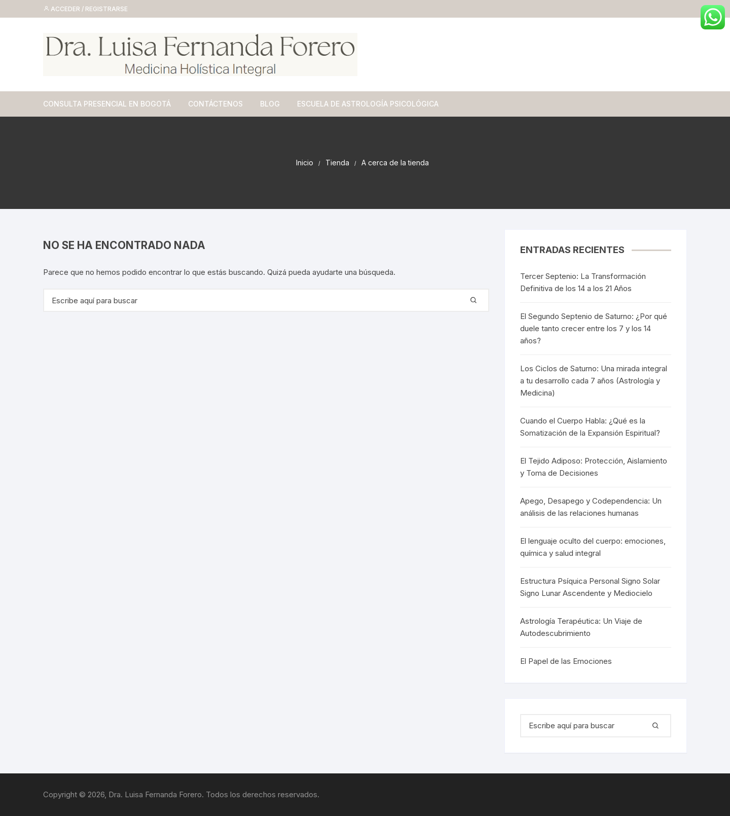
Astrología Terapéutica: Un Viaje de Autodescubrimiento (581, 627)
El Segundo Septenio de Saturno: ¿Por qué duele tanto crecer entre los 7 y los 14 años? (593, 328)
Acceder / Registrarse (85, 9)
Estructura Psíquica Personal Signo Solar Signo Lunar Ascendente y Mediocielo (590, 587)
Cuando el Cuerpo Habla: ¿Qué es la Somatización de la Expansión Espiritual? (590, 427)
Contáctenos (215, 103)
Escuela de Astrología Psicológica (368, 103)
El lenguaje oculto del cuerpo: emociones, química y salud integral (593, 547)
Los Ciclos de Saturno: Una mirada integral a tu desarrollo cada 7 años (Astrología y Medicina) (593, 381)
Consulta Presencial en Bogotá (107, 103)
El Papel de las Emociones (566, 661)
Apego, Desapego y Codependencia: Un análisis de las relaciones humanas (591, 507)
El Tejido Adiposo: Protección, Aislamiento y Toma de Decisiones (593, 467)
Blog (270, 103)
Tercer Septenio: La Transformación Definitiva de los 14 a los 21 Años (583, 282)
